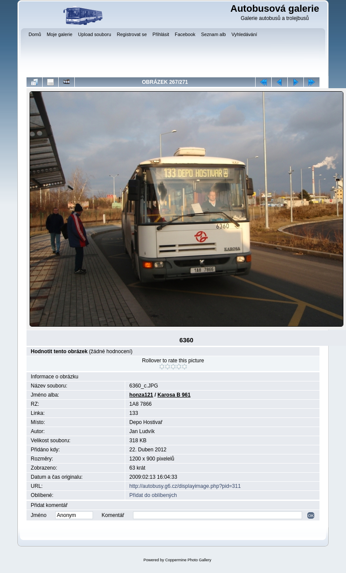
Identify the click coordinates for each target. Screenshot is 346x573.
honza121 (141, 395)
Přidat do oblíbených (153, 495)
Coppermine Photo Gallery (188, 560)
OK (311, 515)
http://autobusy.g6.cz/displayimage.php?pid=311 (185, 486)
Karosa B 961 (173, 395)
